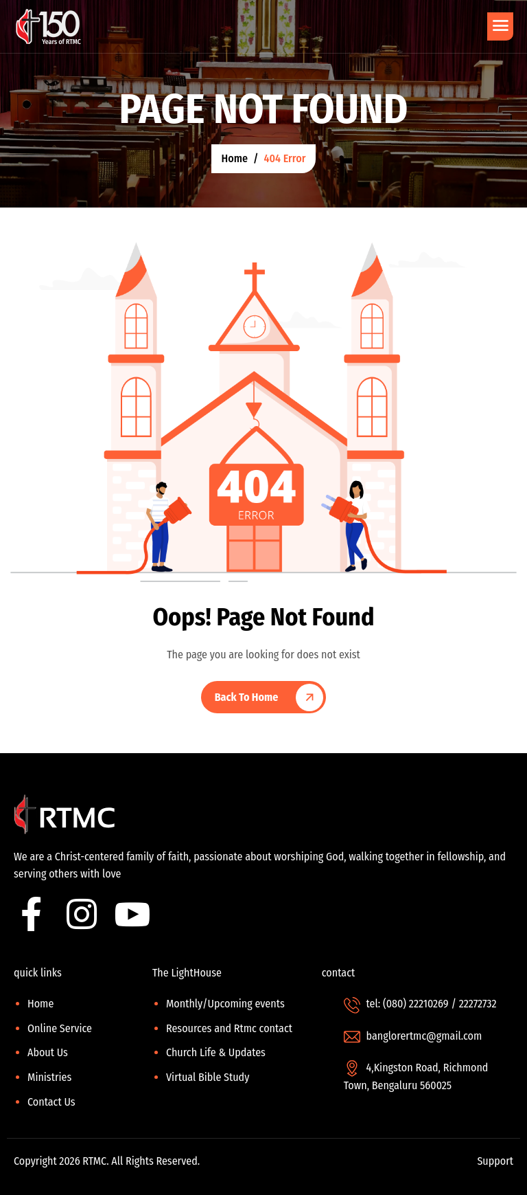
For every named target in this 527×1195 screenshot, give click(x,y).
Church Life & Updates (216, 1052)
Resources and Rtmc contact (229, 1028)
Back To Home (247, 697)
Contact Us (51, 1101)
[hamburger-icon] (500, 26)
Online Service (59, 1028)
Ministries (49, 1077)
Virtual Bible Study (207, 1077)
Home (40, 1003)
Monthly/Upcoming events (225, 1003)
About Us (47, 1052)
